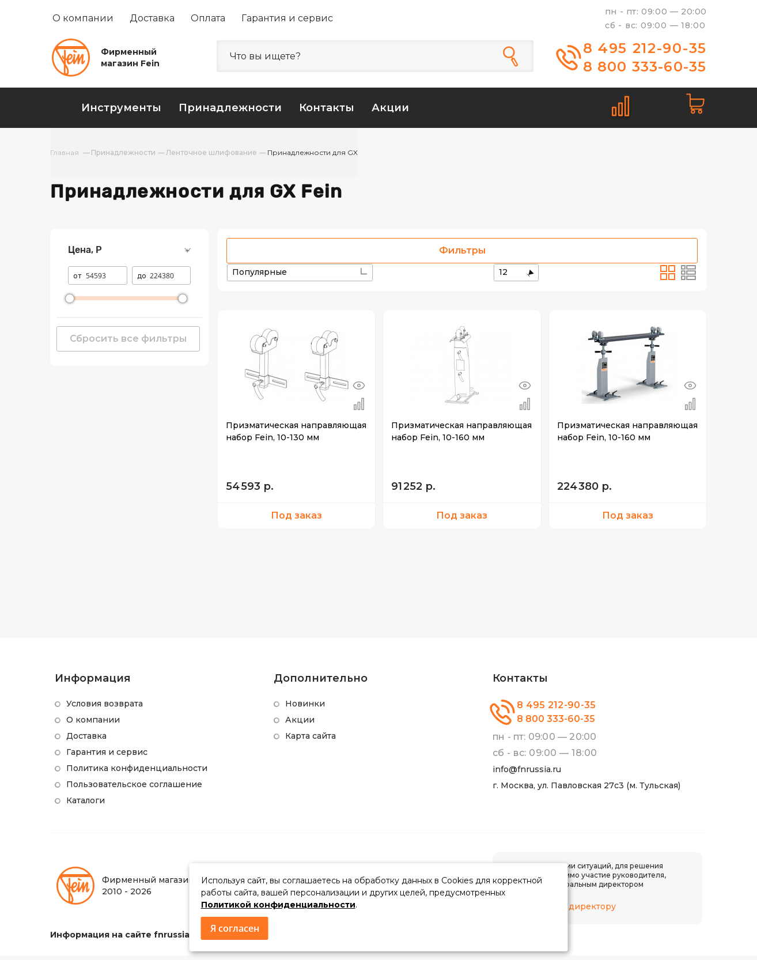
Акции (300, 724)
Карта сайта (310, 740)
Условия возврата (104, 708)
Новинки (305, 708)
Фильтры (462, 255)
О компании (82, 18)
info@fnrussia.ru (527, 774)
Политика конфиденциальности (136, 773)
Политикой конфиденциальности (278, 904)
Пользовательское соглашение (134, 789)
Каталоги (85, 805)
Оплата (208, 18)
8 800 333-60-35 (645, 66)
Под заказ (296, 520)
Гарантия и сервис (287, 18)
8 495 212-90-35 (645, 48)
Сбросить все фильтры (128, 343)
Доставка (152, 18)
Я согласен (234, 928)
